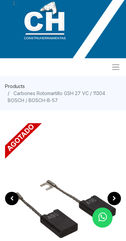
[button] (11, 198)
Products (15, 86)
